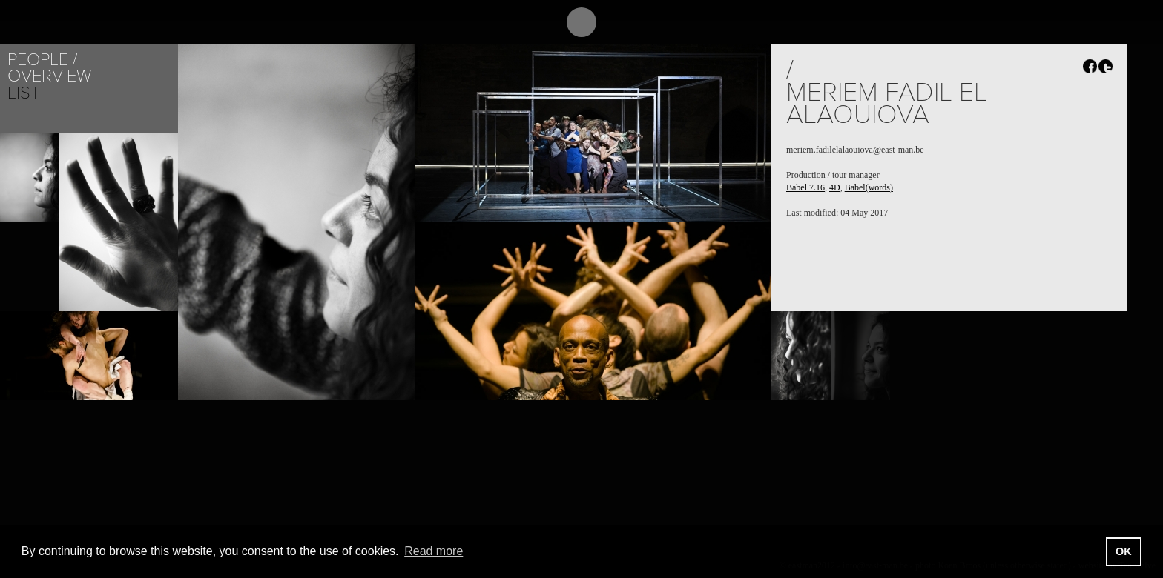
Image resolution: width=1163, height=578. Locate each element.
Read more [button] (433, 551)
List (23, 93)
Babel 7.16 (805, 187)
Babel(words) (869, 187)
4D (834, 187)
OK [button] (1124, 551)
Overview (49, 76)
